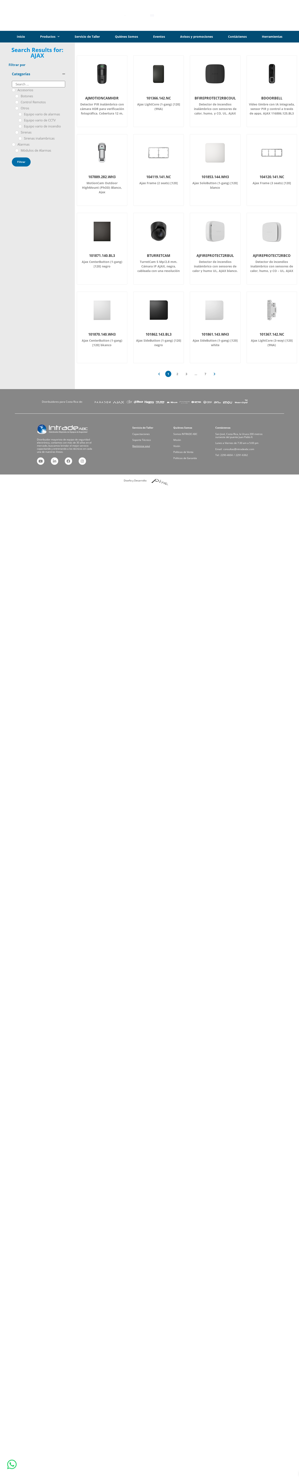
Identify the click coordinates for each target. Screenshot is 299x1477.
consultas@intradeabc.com (238, 446)
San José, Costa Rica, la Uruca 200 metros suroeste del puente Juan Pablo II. (239, 440)
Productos (50, 36)
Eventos (159, 37)
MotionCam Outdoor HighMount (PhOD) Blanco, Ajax (102, 187)
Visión (185, 445)
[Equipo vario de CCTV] (20, 120)
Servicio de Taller (87, 37)
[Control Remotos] (17, 102)
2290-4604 (233, 449)
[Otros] (17, 108)
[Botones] (17, 96)
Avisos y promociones (196, 37)
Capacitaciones (146, 440)
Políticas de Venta (188, 447)
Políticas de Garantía (189, 450)
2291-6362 (240, 449)
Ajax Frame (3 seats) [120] (272, 183)
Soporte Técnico (146, 442)
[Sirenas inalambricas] (20, 138)
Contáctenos (237, 37)
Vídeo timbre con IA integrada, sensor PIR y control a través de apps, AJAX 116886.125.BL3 (272, 108)
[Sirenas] (17, 132)
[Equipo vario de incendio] (20, 126)
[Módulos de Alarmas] (17, 150)
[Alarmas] (13, 144)
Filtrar (21, 162)
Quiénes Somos (126, 37)
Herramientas (272, 37)
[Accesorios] (13, 90)
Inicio (21, 37)
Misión (185, 442)
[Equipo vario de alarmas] (20, 114)
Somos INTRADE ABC (189, 440)
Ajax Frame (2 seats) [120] (158, 183)
